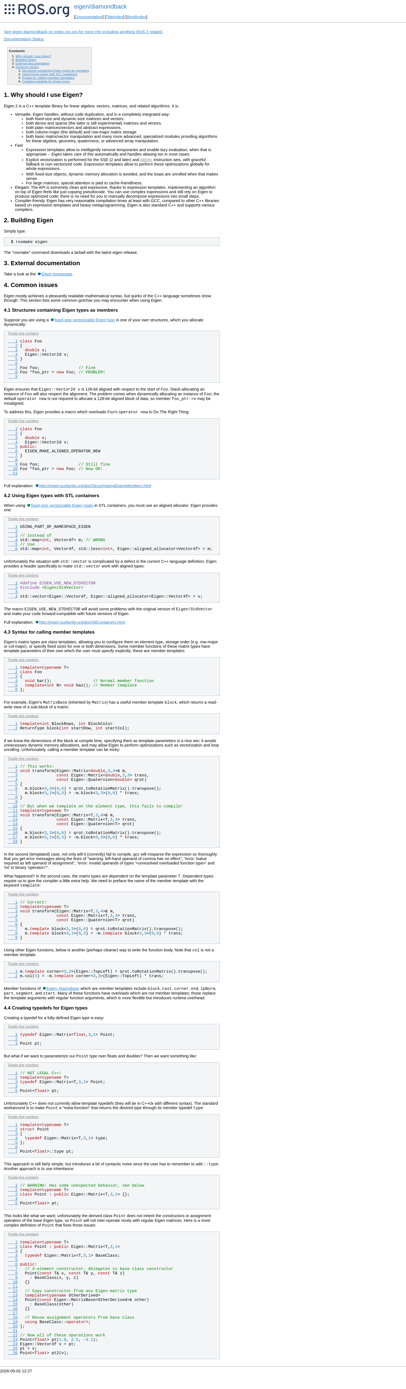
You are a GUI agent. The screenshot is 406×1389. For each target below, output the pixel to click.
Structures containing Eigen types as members (55, 70)
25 (12, 1364)
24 (12, 1360)
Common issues (27, 67)
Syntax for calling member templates (48, 77)
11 (12, 476)
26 (12, 1369)
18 (12, 848)
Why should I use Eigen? (33, 56)
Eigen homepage (57, 274)
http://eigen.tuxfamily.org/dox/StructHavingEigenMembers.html (95, 489)
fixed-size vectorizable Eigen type (85, 320)
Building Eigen (25, 59)
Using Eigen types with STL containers (49, 74)
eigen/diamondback (100, 6)
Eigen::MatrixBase (62, 998)
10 (12, 472)
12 (12, 822)
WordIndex (136, 17)
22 (12, 1351)
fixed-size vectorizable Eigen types (62, 509)
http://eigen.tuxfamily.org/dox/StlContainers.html (82, 628)
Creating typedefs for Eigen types (46, 81)
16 (12, 839)
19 (12, 1338)
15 (12, 835)
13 (12, 826)
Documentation (88, 17)
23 (12, 1355)
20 (12, 1342)
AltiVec (146, 160)
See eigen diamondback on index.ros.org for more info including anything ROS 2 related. (83, 32)
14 (12, 830)
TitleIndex (114, 17)
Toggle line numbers (23, 333)
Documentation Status (24, 39)
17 (12, 844)
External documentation (32, 63)
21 (12, 1346)
